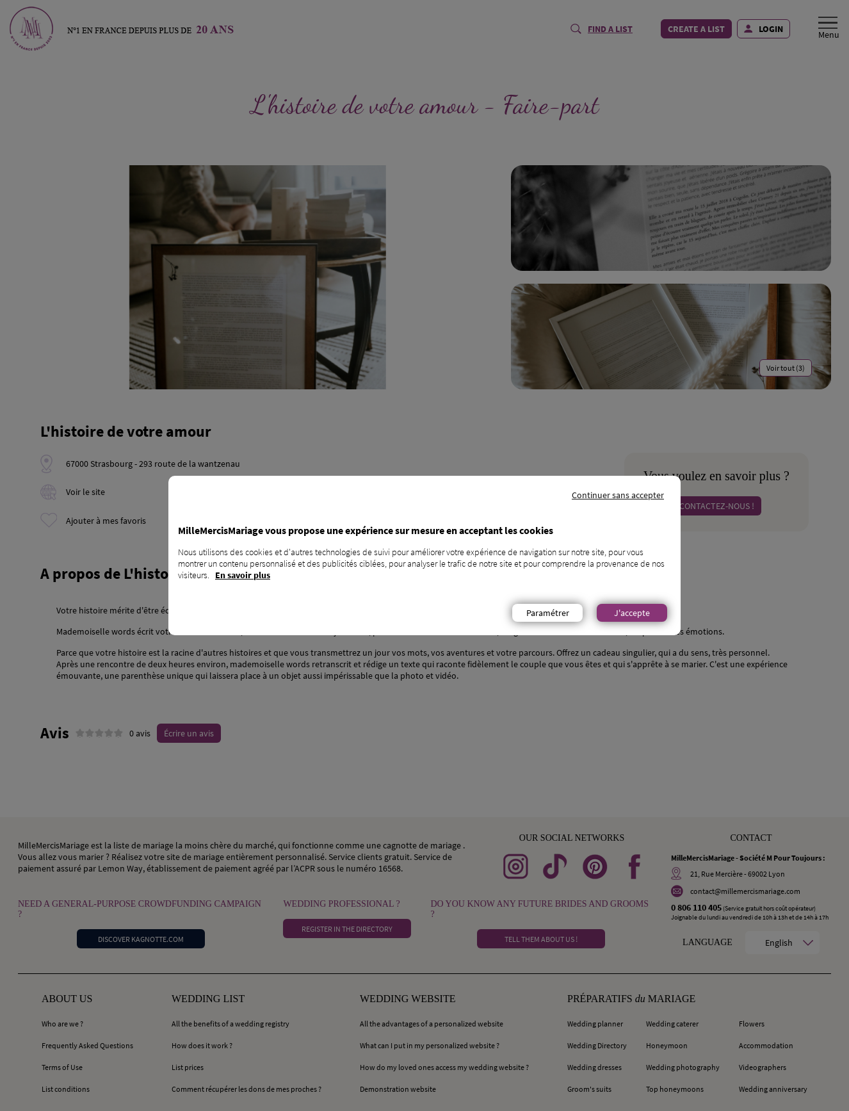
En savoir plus (242, 575)
